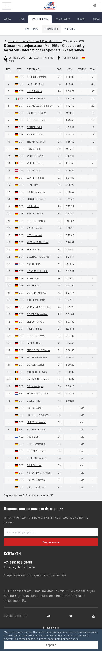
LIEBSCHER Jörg (35, 322)
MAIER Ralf (33, 279)
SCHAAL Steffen (36, 480)
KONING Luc (33, 264)
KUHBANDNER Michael (39, 473)
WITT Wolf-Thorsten (37, 242)
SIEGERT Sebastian (37, 314)
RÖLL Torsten (34, 465)
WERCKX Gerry (35, 163)
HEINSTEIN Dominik (37, 271)
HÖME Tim (32, 185)
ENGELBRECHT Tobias (38, 350)
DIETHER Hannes (36, 221)
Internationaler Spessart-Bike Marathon (35, 41)
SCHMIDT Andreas (36, 293)
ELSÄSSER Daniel (36, 199)
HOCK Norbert (34, 235)
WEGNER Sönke (35, 156)
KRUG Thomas (34, 228)
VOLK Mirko (33, 206)
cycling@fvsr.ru (24, 567)
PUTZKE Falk (33, 149)
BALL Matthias (35, 135)
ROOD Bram (33, 437)
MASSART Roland (36, 430)
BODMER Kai (33, 286)
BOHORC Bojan (35, 214)
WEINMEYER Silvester (39, 307)
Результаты (51, 29)
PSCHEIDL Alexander (38, 415)
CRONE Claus (34, 171)
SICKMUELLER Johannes (40, 106)
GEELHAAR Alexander (38, 257)
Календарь (32, 29)
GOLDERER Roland (36, 113)
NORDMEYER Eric (36, 451)
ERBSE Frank (34, 250)
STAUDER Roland (36, 99)
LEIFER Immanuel (36, 422)
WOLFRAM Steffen (37, 358)
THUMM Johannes (36, 142)
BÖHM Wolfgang (35, 386)
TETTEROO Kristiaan (37, 394)
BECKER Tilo (33, 401)
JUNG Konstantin (36, 300)
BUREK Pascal (34, 408)
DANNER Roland (35, 178)
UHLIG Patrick (34, 91)
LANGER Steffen (35, 365)
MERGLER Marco (35, 336)
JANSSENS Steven (37, 372)
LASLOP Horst (34, 343)
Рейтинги (70, 29)
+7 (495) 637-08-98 (18, 562)
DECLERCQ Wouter (37, 458)
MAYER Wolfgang (36, 444)
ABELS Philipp (34, 329)
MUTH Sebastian (36, 120)
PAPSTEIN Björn (35, 84)
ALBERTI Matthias (36, 77)
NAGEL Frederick (36, 487)
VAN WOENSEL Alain (38, 379)
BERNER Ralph (34, 127)
